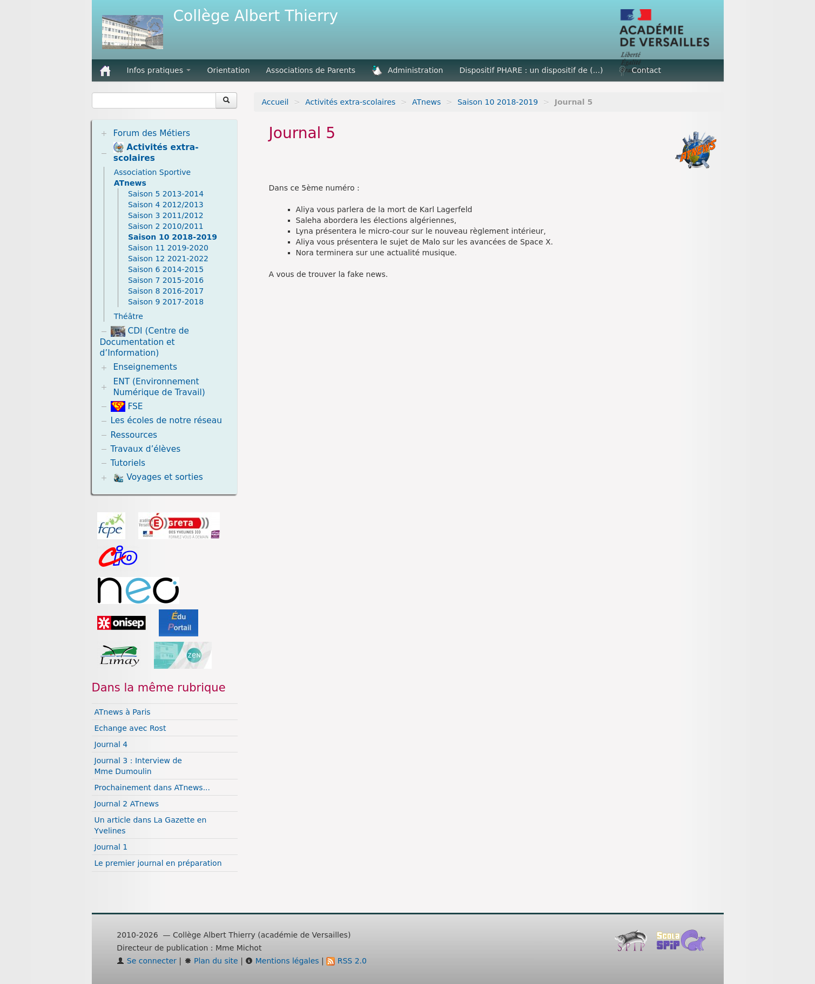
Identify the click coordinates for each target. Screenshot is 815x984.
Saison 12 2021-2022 (168, 258)
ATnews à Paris (123, 712)
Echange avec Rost (130, 728)
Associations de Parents (311, 70)
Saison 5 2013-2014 (166, 193)
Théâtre (128, 316)
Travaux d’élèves (146, 449)
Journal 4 (111, 744)
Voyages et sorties (158, 477)
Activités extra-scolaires (350, 102)
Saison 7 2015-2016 (166, 280)
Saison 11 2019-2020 (168, 247)
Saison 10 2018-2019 (497, 102)
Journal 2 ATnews (127, 803)
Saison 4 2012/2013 (166, 204)
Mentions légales (282, 960)
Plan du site (211, 960)
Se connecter (147, 960)
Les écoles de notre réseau (167, 420)
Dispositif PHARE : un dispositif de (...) (531, 70)
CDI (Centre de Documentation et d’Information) (145, 342)
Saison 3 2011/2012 (166, 215)
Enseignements (145, 367)
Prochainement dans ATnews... (153, 787)
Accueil (275, 102)
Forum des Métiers (151, 133)
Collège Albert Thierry (256, 16)
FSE (127, 406)
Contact (640, 70)
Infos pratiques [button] (159, 70)
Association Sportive (152, 172)
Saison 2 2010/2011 (166, 226)
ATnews (426, 102)
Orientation (228, 70)
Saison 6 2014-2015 (166, 269)
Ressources (134, 435)
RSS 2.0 (346, 960)
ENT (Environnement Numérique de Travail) (159, 387)
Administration (407, 70)
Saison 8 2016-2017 (166, 291)
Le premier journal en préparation (158, 863)
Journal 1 (111, 847)
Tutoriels (128, 463)
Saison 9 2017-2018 (166, 301)
